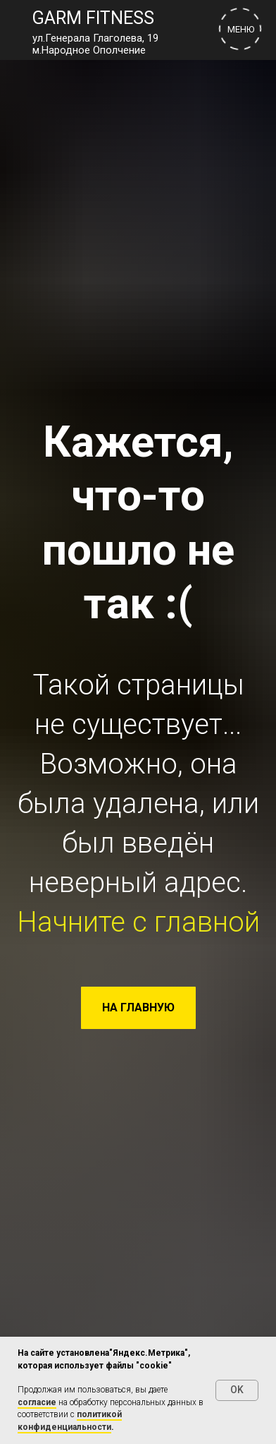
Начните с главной (138, 922)
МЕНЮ (240, 29)
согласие (37, 1402)
